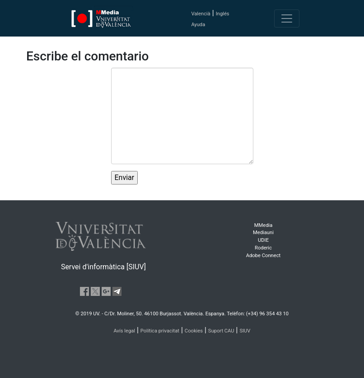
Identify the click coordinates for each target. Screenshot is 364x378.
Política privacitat (159, 331)
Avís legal (124, 331)
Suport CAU (221, 331)
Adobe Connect (263, 255)
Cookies (194, 331)
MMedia (263, 225)
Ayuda (198, 25)
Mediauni (263, 232)
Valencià (200, 14)
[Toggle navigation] (286, 18)
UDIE (263, 240)
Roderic (263, 248)
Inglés (222, 14)
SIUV (244, 331)
